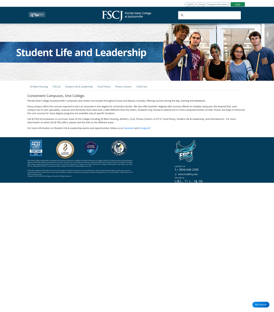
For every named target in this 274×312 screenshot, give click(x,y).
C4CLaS (56, 86)
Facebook (129, 128)
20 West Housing (39, 86)
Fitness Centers (123, 86)
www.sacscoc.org (85, 166)
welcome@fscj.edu (186, 174)
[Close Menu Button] (37, 14)
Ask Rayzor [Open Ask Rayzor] (261, 304)
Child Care (141, 86)
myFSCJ (190, 4)
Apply (237, 4)
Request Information (217, 4)
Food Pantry (104, 86)
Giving (201, 4)
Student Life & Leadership (79, 86)
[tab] (38, 86)
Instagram (144, 128)
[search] (209, 15)
